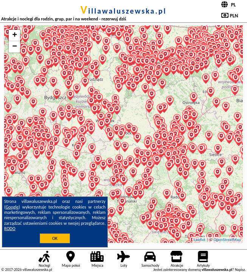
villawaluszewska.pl (124, 10)
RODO (10, 228)
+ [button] (14, 35)
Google (12, 207)
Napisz (240, 269)
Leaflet (199, 239)
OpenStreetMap (227, 239)
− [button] (14, 47)
